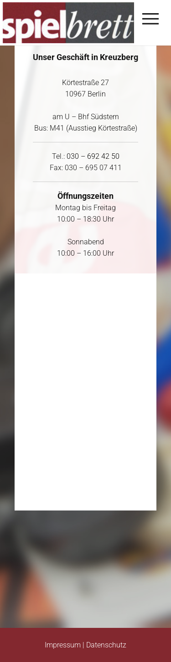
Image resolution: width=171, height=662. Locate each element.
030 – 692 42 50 (93, 156)
